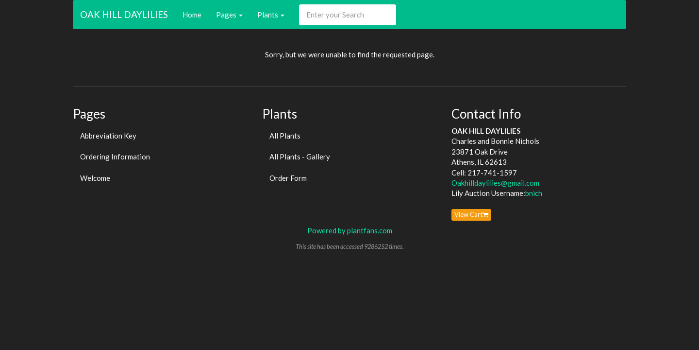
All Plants (284, 135)
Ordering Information (115, 156)
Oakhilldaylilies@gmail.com (495, 182)
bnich (533, 193)
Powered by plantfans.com (349, 230)
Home (192, 14)
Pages (229, 14)
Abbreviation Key (108, 135)
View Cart (471, 214)
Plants (270, 14)
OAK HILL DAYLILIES (124, 14)
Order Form (288, 178)
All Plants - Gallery (299, 156)
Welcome (95, 178)
